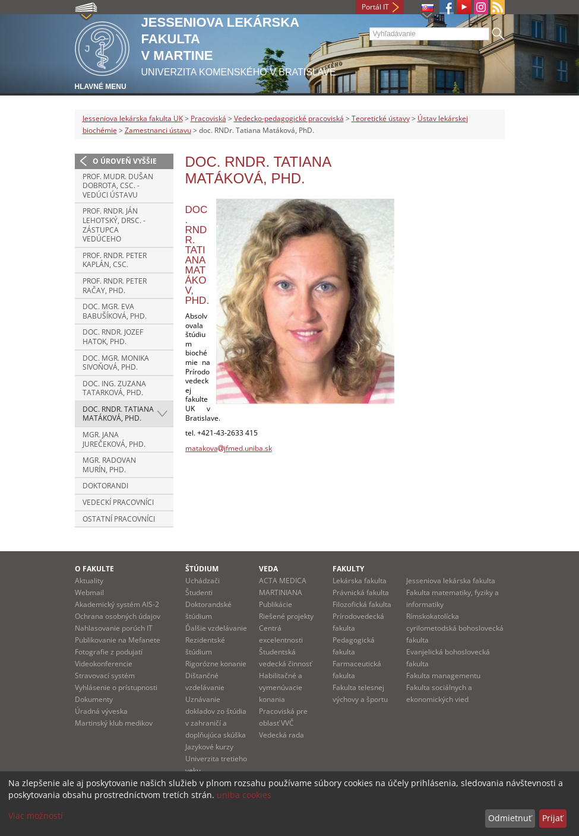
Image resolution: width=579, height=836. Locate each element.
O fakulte (94, 569)
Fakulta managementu (443, 675)
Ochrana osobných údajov (117, 616)
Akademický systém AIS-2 (117, 604)
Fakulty (348, 569)
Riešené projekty (286, 616)
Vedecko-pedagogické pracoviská (289, 118)
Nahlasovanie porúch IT (114, 628)
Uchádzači (202, 581)
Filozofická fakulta (362, 604)
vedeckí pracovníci (118, 502)
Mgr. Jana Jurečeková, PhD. (114, 439)
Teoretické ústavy (381, 118)
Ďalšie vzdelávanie (216, 628)
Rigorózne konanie (215, 664)
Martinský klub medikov (114, 723)
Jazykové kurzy (209, 747)
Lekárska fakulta (360, 581)
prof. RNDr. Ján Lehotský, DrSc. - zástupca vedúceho (114, 225)
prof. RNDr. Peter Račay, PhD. (115, 285)
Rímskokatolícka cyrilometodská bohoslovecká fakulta (455, 628)
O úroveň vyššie (125, 161)
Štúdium (202, 569)
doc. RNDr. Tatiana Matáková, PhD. (118, 414)
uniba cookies (244, 794)
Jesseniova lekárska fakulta (450, 581)
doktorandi (105, 486)
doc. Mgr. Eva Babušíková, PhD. (115, 311)
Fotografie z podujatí (109, 652)
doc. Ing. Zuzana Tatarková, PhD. (114, 388)
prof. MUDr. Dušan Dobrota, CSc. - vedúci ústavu (118, 185)
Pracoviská (208, 118)
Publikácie (275, 604)
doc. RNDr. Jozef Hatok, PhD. (113, 337)
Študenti (199, 592)
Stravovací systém (105, 675)
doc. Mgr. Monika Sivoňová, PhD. (116, 363)
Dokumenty (94, 699)
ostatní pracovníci (119, 519)
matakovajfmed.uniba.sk (228, 448)
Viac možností (35, 815)
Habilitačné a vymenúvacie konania (280, 687)
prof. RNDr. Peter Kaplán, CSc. (115, 260)
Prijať (552, 818)
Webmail (89, 592)
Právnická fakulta (361, 592)
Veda (268, 569)
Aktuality (89, 581)
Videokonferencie (103, 664)
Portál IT (375, 7)
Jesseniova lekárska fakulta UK (133, 118)
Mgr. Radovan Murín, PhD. (109, 465)
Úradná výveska (101, 711)
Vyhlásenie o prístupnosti (116, 687)
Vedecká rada (281, 735)
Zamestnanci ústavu (158, 130)
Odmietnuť (509, 818)
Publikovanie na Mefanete (117, 640)
